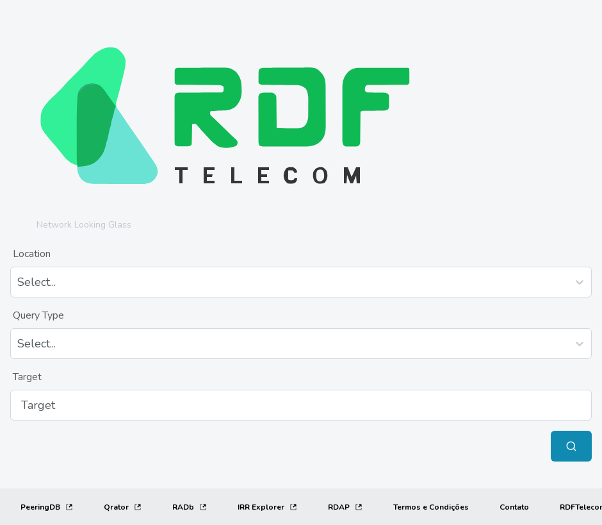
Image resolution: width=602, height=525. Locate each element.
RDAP (345, 507)
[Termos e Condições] (431, 507)
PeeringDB (46, 507)
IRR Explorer (267, 507)
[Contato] (514, 507)
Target (27, 377)
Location (32, 254)
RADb (189, 507)
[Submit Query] (571, 446)
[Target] (301, 405)
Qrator (123, 507)
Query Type (38, 315)
